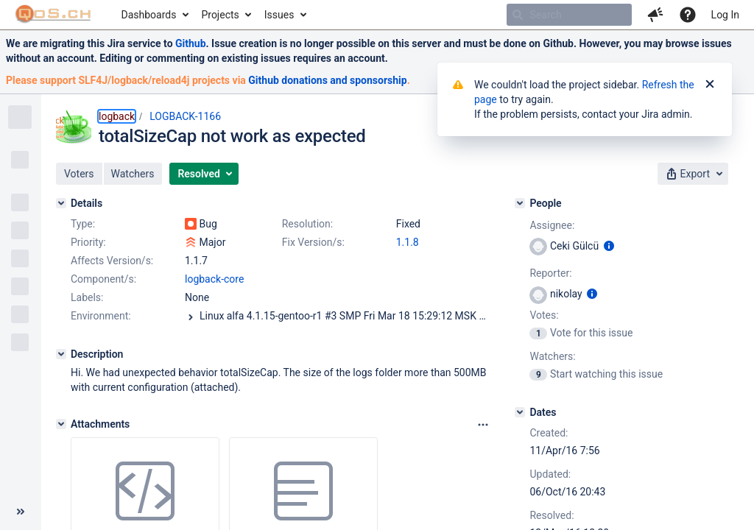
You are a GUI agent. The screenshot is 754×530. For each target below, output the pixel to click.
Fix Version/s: (313, 242)
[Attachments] (61, 424)
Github (190, 43)
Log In (725, 15)
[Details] (61, 203)
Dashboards (149, 15)
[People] (520, 203)
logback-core (214, 279)
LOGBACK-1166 (185, 116)
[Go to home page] (53, 14)
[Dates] (520, 412)
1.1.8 (407, 242)
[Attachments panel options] (483, 425)
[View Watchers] (539, 374)
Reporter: (550, 273)
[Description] (61, 354)
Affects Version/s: (112, 260)
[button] (655, 14)
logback (117, 116)
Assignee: (551, 225)
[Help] (688, 14)
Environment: (101, 316)
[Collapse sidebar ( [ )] (20, 512)
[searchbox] (569, 15)
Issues (279, 15)
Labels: (87, 297)
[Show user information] (609, 246)
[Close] (709, 84)
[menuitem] (154, 14)
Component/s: (103, 279)
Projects (220, 15)
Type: (83, 224)
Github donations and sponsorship (327, 80)
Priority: (88, 242)
